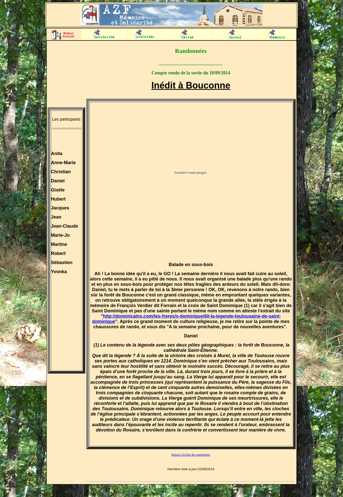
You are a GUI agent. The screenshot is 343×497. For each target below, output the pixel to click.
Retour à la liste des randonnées (191, 455)
